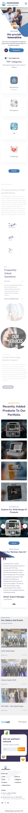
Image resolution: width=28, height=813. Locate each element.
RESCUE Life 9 (5, 534)
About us (17, 776)
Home (3, 776)
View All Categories (14, 171)
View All (14, 543)
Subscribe (21, 749)
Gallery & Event (6, 785)
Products (4, 782)
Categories (18, 779)
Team (3, 779)
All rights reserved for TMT (16, 811)
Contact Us (16, 50)
